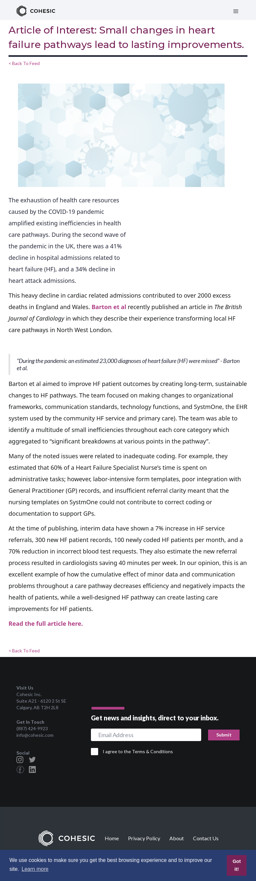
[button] (235, 11)
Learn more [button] (35, 869)
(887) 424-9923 (32, 728)
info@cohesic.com (34, 735)
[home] (36, 11)
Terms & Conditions (152, 751)
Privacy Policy (144, 838)
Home (112, 838)
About (176, 838)
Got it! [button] (237, 865)
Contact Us (206, 838)
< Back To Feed (24, 63)
